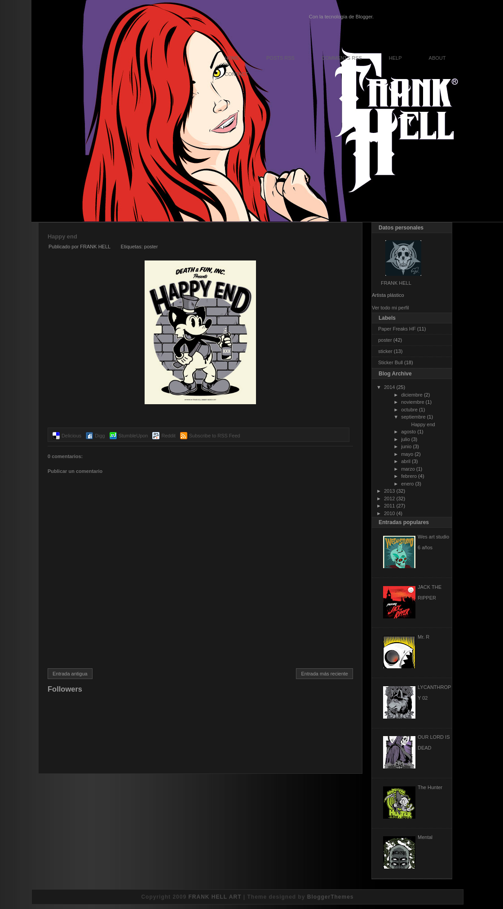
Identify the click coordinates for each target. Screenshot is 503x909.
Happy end (62, 236)
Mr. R (423, 637)
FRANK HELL (396, 283)
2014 (389, 387)
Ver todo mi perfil (390, 307)
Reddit (168, 435)
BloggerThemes (330, 897)
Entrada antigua (70, 673)
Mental (425, 837)
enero (407, 483)
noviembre (412, 402)
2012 (389, 498)
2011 (389, 505)
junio (406, 446)
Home (232, 58)
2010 (389, 513)
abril (405, 461)
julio (405, 439)
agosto (408, 431)
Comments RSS (342, 58)
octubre (409, 409)
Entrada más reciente (324, 673)
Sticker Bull (390, 362)
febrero (409, 476)
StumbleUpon (133, 435)
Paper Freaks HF (397, 328)
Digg (100, 435)
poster (151, 246)
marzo (408, 469)
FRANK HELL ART (214, 897)
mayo (407, 454)
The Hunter (430, 787)
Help (395, 58)
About (437, 58)
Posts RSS (280, 58)
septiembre (413, 416)
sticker (385, 351)
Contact (236, 74)
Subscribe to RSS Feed (214, 435)
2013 (389, 491)
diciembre (412, 394)
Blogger (364, 16)
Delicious (71, 435)
